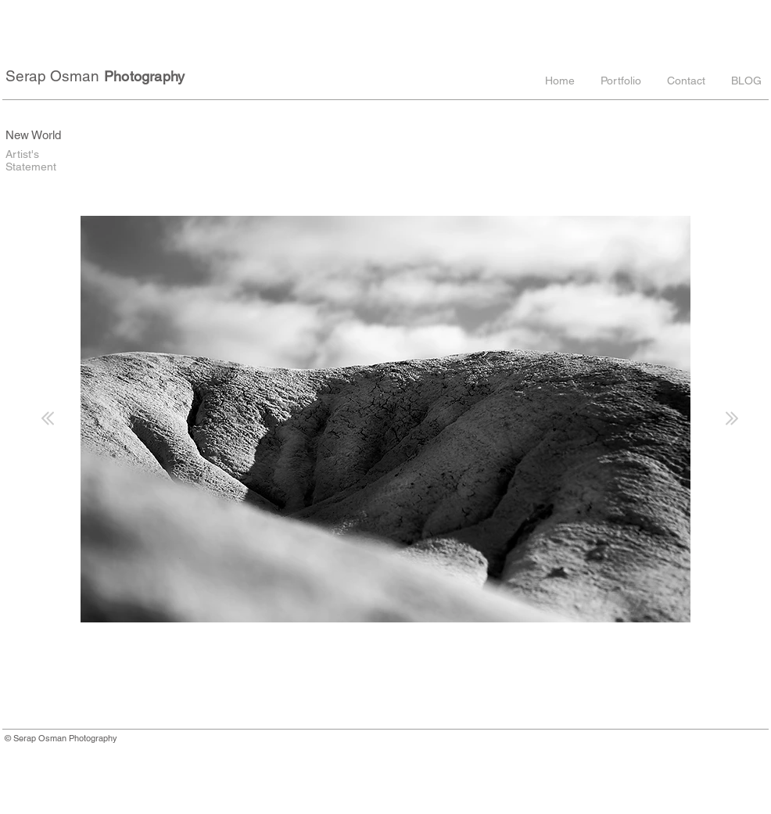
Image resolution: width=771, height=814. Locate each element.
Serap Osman (52, 75)
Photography (144, 76)
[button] (619, 80)
